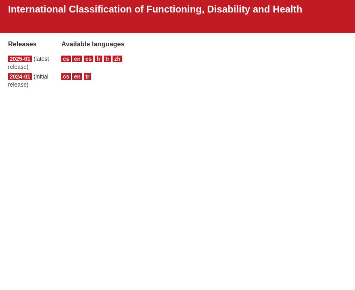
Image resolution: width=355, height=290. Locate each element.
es (89, 59)
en (77, 59)
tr (107, 59)
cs (66, 59)
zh (117, 59)
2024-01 (20, 76)
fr (98, 59)
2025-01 (20, 59)
